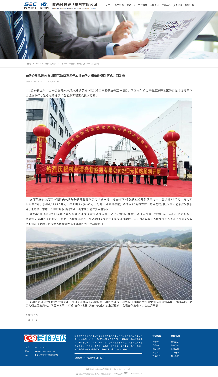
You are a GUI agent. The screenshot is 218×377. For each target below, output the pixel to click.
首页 (29, 64)
